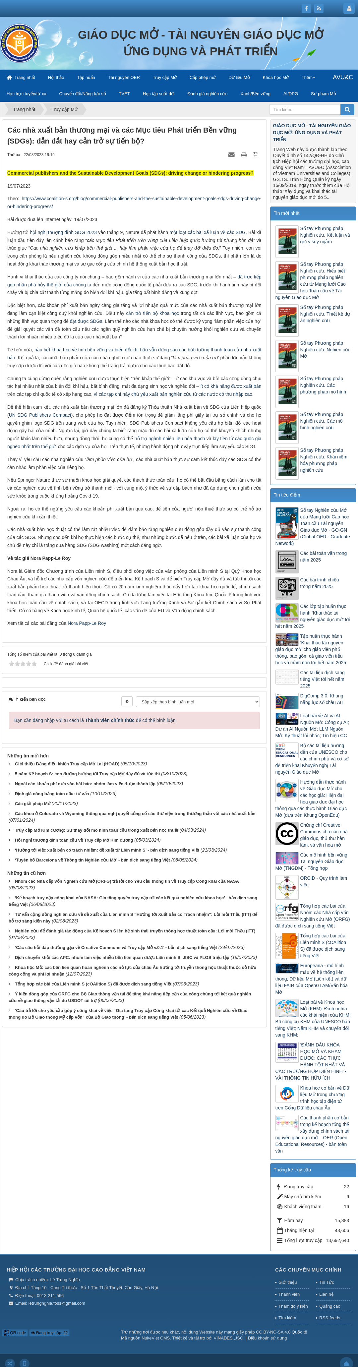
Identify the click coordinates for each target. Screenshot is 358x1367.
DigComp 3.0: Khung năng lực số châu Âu (321, 699)
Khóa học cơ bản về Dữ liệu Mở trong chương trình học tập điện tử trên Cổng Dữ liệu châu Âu (312, 1097)
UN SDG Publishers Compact (40, 415)
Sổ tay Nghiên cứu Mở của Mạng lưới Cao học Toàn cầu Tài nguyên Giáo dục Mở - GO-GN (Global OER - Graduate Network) (312, 526)
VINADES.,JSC (228, 1338)
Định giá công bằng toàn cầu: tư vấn (52, 793)
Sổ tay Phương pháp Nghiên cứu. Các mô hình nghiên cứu (321, 421)
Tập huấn (86, 77)
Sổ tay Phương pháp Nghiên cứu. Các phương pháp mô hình (323, 385)
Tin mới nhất (287, 213)
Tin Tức (326, 1282)
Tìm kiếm (287, 1317)
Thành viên (289, 1294)
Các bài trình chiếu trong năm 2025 (319, 583)
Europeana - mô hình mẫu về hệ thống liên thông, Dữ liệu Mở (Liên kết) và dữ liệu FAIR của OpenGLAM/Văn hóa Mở (311, 979)
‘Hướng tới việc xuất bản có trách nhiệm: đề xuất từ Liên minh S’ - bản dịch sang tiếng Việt (107, 850)
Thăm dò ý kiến (293, 1306)
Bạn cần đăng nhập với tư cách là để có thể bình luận (95, 720)
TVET (124, 93)
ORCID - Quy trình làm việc (323, 881)
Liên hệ (326, 1294)
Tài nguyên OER (124, 77)
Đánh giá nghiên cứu (208, 93)
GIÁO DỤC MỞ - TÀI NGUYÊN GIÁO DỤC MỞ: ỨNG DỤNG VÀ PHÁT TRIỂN (312, 132)
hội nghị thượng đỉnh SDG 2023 (63, 232)
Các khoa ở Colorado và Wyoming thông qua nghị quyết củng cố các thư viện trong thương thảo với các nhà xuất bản (135, 813)
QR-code (15, 1333)
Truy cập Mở (165, 77)
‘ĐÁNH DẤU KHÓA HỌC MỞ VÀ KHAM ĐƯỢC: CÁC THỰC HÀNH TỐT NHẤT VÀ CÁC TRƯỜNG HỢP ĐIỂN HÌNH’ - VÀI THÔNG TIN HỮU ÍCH (310, 1061)
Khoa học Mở (276, 77)
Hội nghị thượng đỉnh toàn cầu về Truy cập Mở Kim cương (74, 840)
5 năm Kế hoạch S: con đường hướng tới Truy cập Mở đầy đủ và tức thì (87, 773)
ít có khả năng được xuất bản (230, 386)
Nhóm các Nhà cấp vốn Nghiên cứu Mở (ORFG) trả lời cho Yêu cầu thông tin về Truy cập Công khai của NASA (127, 881)
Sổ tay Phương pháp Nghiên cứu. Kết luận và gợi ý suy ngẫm (325, 235)
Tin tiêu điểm (287, 495)
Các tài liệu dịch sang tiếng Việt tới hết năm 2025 (322, 679)
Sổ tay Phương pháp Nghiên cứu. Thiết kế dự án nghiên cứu (325, 314)
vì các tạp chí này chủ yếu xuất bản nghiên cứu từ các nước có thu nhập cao (173, 394)
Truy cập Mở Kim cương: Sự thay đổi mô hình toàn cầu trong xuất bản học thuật (96, 830)
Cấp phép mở (203, 77)
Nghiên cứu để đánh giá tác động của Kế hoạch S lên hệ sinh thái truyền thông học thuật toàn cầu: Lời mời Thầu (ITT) (135, 930)
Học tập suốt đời (159, 93)
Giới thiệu (287, 1282)
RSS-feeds (329, 1317)
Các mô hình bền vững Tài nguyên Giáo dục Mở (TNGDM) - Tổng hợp (311, 861)
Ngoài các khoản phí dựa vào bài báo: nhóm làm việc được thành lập (85, 783)
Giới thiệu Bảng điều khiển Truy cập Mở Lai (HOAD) (67, 763)
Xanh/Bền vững (255, 93)
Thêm (307, 77)
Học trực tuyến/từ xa (26, 93)
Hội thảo (56, 77)
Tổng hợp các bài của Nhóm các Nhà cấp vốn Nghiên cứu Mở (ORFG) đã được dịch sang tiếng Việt (312, 915)
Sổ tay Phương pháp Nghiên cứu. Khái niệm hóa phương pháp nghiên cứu (323, 460)
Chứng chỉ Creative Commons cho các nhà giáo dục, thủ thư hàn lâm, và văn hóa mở (324, 835)
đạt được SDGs (86, 321)
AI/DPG (290, 93)
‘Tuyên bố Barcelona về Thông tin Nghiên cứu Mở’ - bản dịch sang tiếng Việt (92, 860)
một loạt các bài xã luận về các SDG (207, 232)
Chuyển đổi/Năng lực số (82, 93)
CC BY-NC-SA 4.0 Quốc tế (281, 1332)
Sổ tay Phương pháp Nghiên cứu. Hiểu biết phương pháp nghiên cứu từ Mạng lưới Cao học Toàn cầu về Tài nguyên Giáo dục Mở (310, 281)
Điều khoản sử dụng (267, 1338)
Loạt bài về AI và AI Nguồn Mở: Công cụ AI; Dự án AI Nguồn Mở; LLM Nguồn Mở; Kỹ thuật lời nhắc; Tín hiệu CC (312, 725)
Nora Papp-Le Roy (87, 623)
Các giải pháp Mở (32, 803)
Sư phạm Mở (323, 93)
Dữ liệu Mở (239, 77)
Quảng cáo (329, 1306)
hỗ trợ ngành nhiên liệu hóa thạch (170, 438)
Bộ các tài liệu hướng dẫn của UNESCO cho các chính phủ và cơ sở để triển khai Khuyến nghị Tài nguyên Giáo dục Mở (312, 759)
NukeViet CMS (156, 1338)
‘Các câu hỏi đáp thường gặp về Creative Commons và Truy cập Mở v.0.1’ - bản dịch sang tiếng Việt (116, 947)
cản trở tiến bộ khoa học (152, 313)
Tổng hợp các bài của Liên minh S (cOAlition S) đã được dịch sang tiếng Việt (93, 983)
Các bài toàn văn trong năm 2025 (323, 557)
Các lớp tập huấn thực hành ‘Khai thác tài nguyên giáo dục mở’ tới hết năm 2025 (312, 616)
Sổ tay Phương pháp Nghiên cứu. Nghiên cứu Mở (325, 349)
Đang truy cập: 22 (49, 1333)
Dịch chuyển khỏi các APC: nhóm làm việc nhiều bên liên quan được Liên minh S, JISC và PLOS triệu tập (122, 957)
